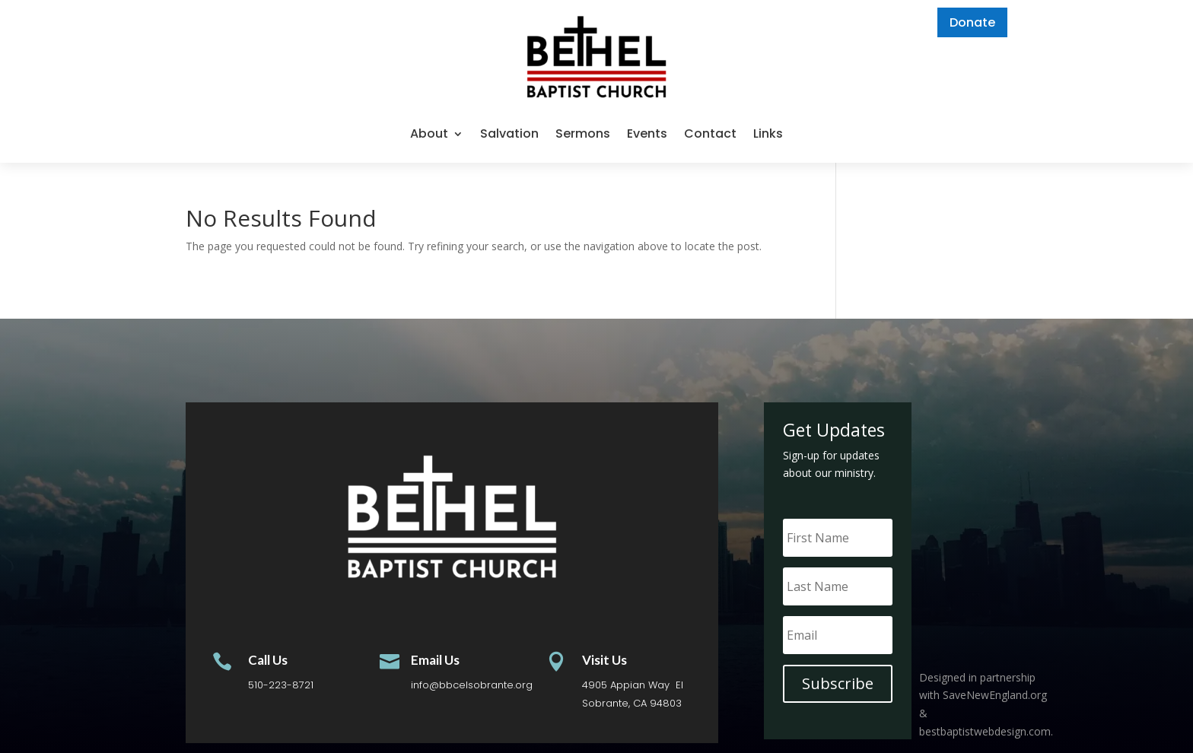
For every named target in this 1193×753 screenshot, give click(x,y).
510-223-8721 (280, 685)
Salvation (509, 133)
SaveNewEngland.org (995, 695)
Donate (972, 22)
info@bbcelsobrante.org (472, 685)
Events (647, 133)
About (429, 133)
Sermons (582, 133)
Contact (710, 133)
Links (768, 133)
